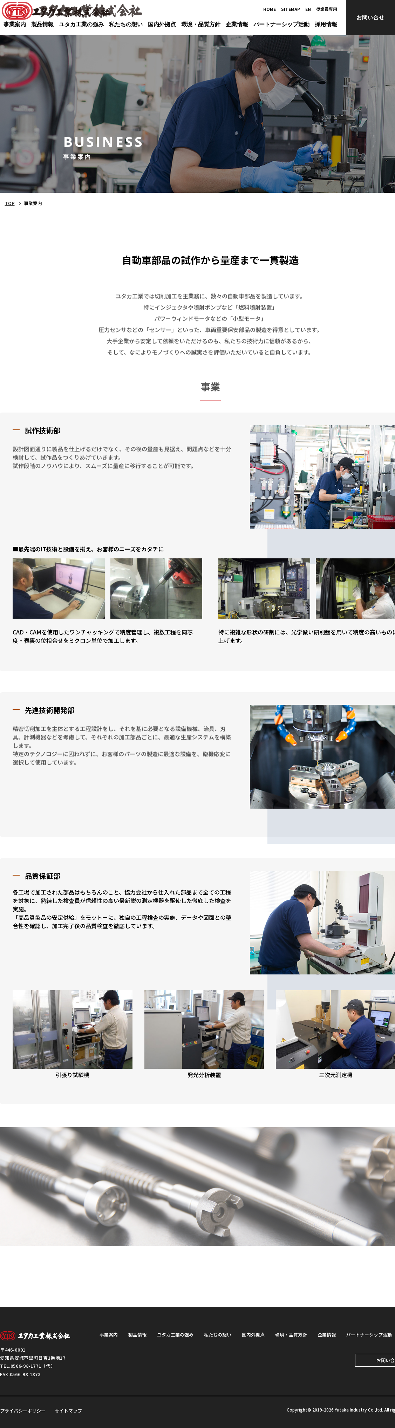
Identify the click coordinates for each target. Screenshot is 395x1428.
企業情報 (327, 1334)
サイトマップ (68, 1410)
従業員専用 (326, 9)
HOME (269, 9)
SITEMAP (290, 9)
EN (308, 9)
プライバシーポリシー (23, 1410)
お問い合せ (370, 17)
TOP (9, 203)
